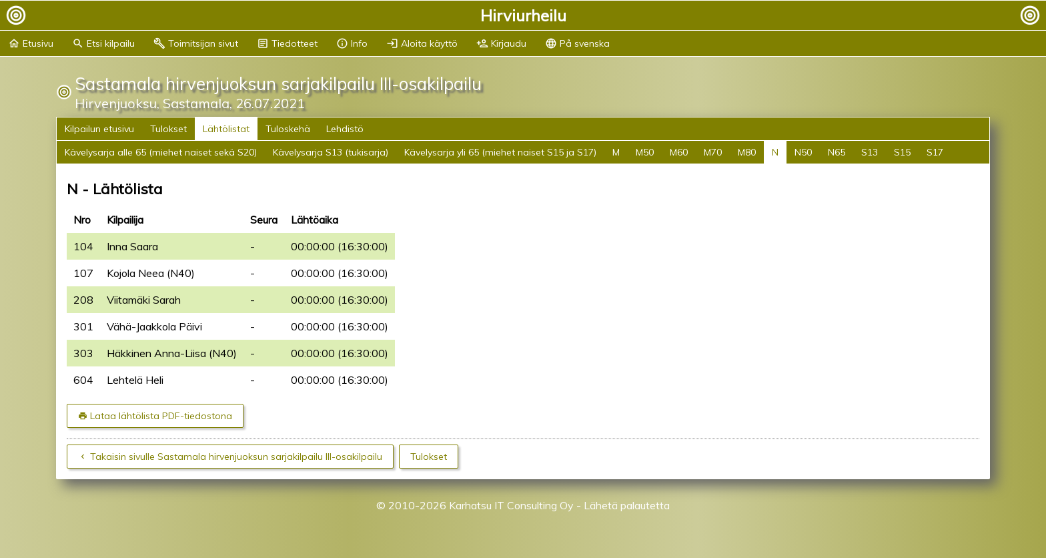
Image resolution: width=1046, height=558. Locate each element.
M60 (679, 152)
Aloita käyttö (422, 43)
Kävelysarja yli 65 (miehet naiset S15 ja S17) (500, 152)
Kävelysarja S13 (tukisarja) (330, 152)
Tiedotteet (287, 43)
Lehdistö (345, 129)
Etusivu (30, 43)
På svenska (577, 43)
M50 (645, 152)
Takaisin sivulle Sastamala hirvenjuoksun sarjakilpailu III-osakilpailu (236, 457)
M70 (713, 152)
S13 (869, 152)
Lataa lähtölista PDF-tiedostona (161, 416)
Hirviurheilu (523, 15)
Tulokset (168, 129)
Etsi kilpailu (103, 43)
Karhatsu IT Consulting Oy (511, 505)
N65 (836, 152)
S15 (902, 152)
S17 (935, 152)
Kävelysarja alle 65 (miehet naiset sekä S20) (161, 152)
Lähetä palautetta (627, 505)
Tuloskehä (288, 129)
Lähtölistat (226, 129)
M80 (747, 152)
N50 (803, 152)
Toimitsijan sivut (195, 43)
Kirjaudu (501, 43)
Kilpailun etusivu (99, 129)
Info (352, 43)
